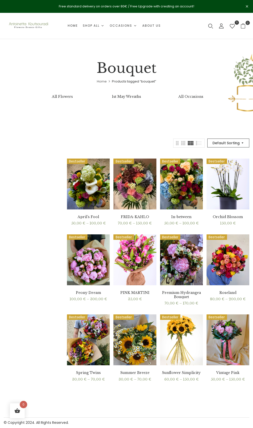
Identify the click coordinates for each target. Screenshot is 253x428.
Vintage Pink (227, 373)
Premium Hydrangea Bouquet (181, 295)
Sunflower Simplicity (181, 373)
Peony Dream (88, 293)
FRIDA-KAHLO (135, 217)
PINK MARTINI (134, 293)
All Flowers (62, 97)
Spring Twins (88, 373)
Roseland (227, 293)
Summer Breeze (134, 373)
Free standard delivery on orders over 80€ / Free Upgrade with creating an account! (126, 6)
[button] (245, 25)
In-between (181, 217)
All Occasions (190, 97)
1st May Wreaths (126, 97)
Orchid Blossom (228, 217)
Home (102, 81)
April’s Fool (88, 217)
